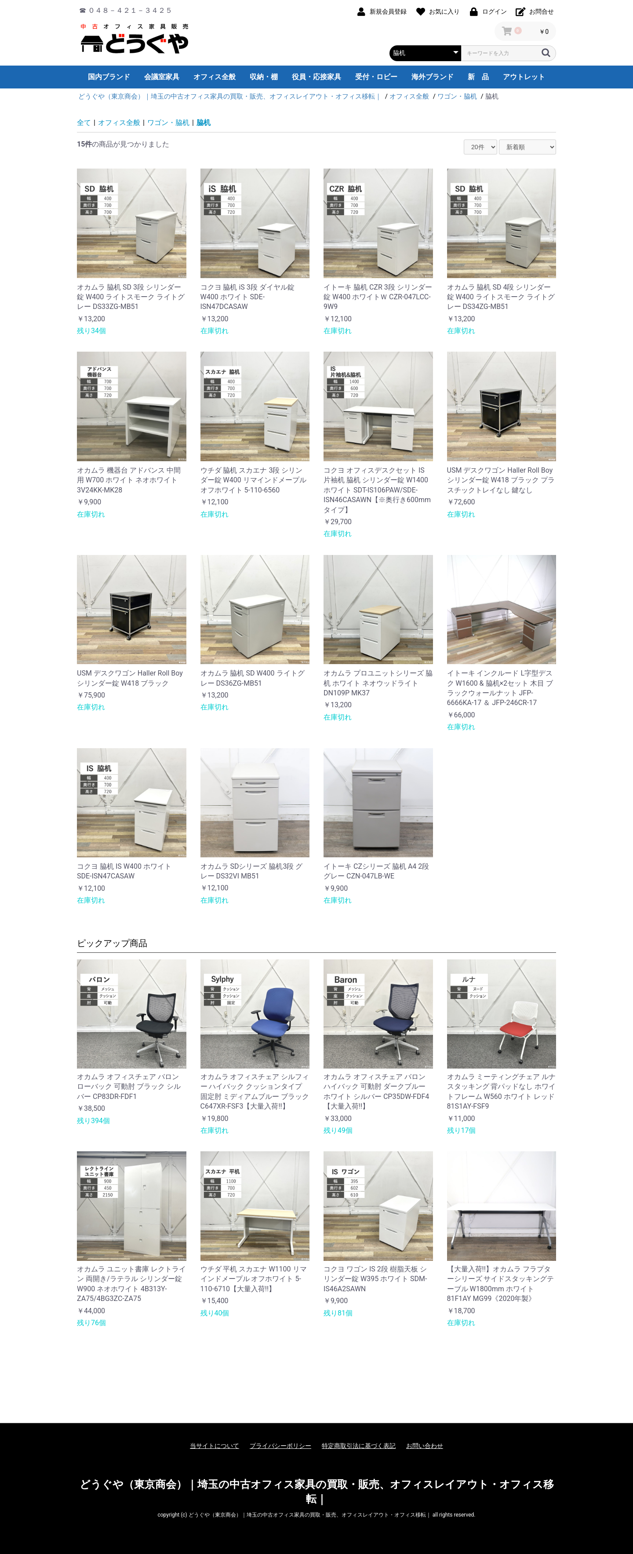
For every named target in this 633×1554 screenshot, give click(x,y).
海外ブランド (432, 77)
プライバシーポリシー (280, 1445)
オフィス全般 (214, 77)
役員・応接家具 (316, 77)
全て (84, 122)
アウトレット (524, 77)
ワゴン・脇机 (168, 122)
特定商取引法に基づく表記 (359, 1445)
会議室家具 (161, 77)
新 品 (478, 77)
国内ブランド (109, 77)
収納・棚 (264, 77)
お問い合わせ (424, 1445)
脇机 (203, 122)
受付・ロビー (376, 77)
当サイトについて (214, 1445)
